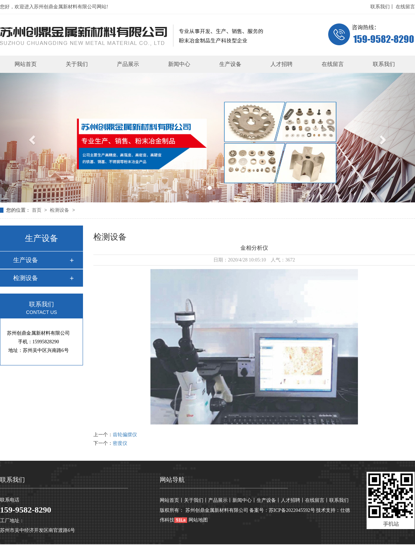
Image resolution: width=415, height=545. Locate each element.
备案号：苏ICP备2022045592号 (282, 510)
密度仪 (120, 443)
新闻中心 (179, 64)
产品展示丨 (220, 500)
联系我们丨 (382, 6)
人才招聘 (281, 64)
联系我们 (384, 64)
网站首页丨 (172, 500)
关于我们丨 (196, 500)
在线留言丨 (317, 500)
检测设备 (60, 210)
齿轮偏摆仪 (125, 434)
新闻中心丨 (244, 500)
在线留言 (405, 6)
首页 (37, 210)
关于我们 (77, 64)
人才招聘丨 (293, 500)
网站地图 (198, 520)
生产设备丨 (269, 500)
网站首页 (26, 64)
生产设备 (230, 64)
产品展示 (128, 64)
